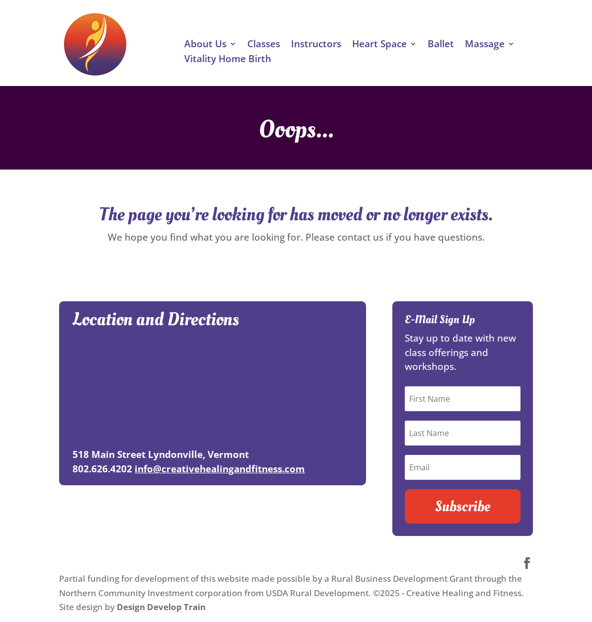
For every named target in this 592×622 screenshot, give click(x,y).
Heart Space (379, 45)
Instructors (316, 45)
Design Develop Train (161, 607)
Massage (485, 45)
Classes (263, 45)
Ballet (441, 45)
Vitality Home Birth (227, 60)
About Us (205, 45)
